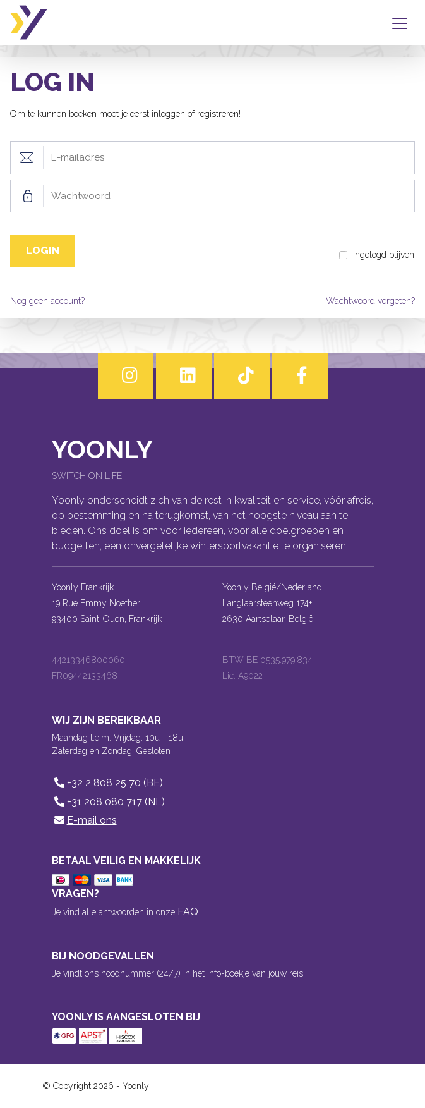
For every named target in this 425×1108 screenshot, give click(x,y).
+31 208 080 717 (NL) (108, 802)
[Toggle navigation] (402, 22)
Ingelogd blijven (383, 255)
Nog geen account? (47, 301)
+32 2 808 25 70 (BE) (107, 783)
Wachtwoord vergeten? (370, 301)
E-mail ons (84, 820)
